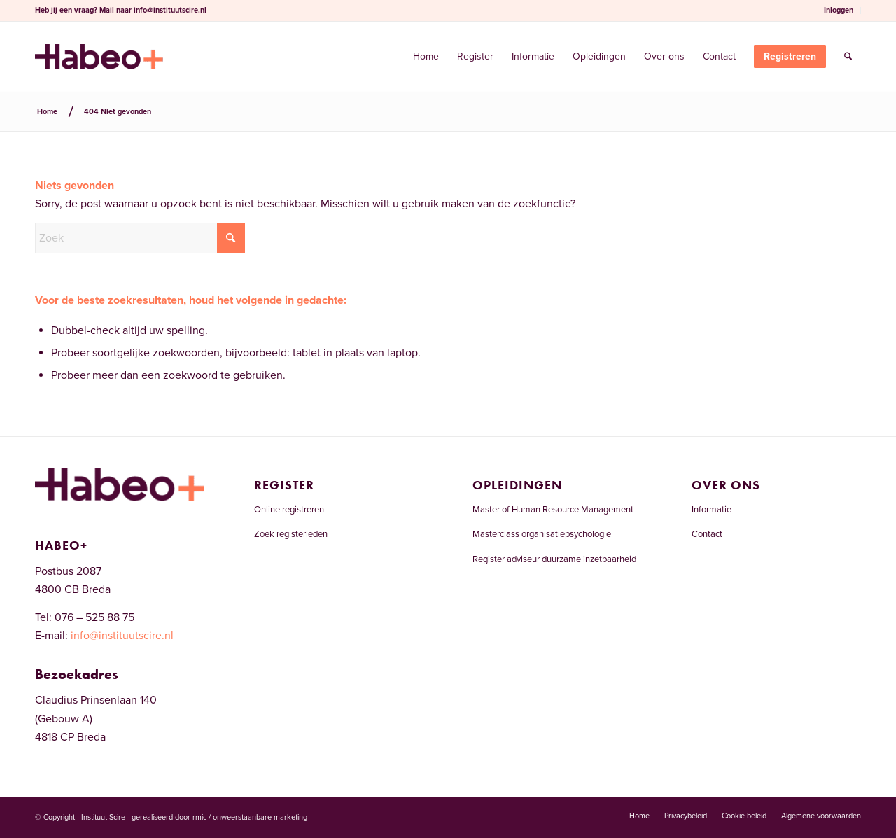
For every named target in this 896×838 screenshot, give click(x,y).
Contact (707, 534)
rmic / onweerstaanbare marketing (249, 817)
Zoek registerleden (291, 534)
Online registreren (289, 509)
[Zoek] (848, 57)
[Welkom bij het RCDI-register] (99, 57)
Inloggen (838, 10)
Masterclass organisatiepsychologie (541, 534)
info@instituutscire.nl (170, 10)
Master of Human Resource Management (553, 509)
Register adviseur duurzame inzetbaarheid (554, 559)
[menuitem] (839, 10)
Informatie (712, 509)
